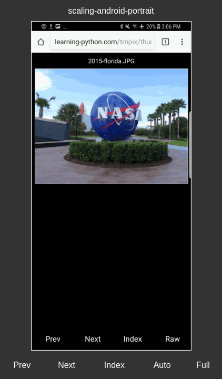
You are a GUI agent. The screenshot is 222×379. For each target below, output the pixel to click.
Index (114, 365)
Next (66, 365)
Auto (162, 365)
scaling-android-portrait (111, 10)
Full (203, 365)
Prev (22, 365)
